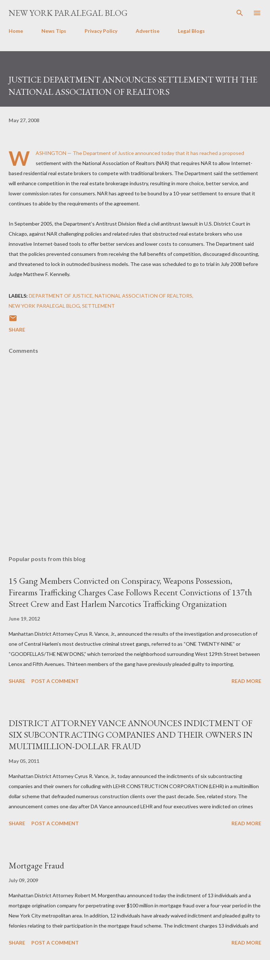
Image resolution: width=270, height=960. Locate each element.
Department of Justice (61, 296)
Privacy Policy (101, 31)
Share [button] (17, 329)
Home (16, 31)
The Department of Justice (103, 153)
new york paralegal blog (44, 306)
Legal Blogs (191, 31)
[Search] (239, 13)
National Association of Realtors (143, 296)
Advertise (147, 31)
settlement (98, 306)
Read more (246, 681)
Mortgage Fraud (36, 865)
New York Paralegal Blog (68, 12)
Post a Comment (55, 681)
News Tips (53, 31)
